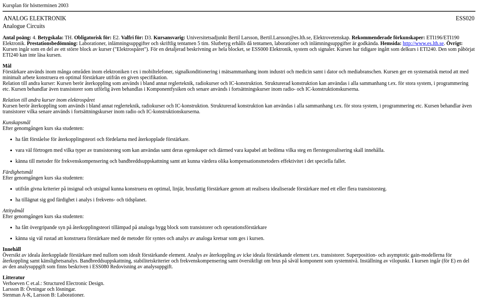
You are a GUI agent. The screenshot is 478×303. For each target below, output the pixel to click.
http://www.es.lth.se (423, 43)
